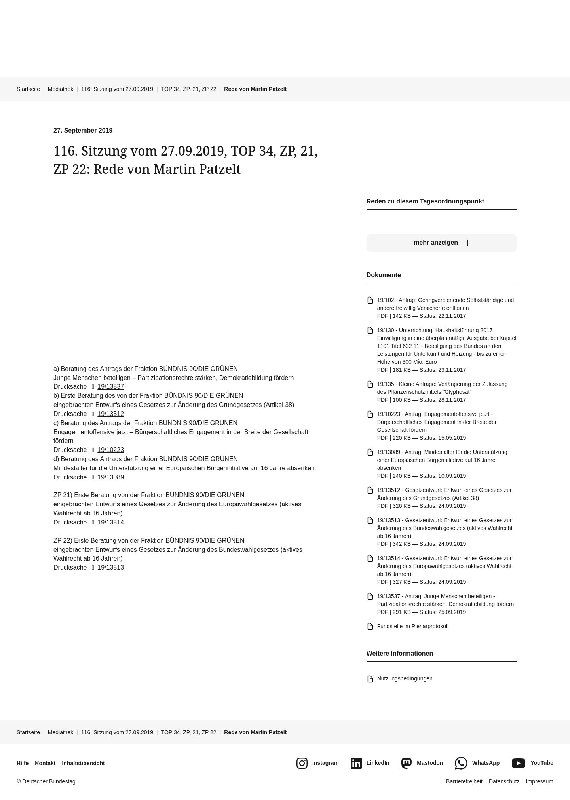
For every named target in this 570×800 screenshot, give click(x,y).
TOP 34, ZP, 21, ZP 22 (189, 89)
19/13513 (106, 567)
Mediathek (61, 89)
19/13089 (106, 477)
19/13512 (106, 413)
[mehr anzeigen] (442, 242)
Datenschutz (504, 781)
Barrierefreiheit (464, 781)
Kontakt (45, 763)
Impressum (539, 781)
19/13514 (106, 522)
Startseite (28, 89)
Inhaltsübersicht (83, 763)
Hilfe (22, 763)
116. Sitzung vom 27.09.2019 (117, 89)
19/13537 (106, 386)
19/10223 (106, 450)
